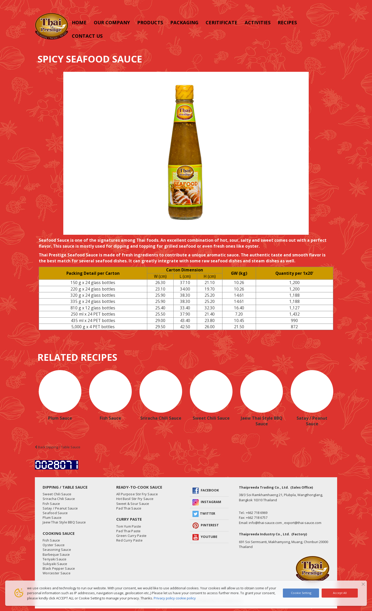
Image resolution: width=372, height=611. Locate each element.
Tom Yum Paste (128, 526)
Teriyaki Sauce (55, 559)
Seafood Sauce (55, 513)
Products (150, 22)
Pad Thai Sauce (129, 508)
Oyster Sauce (54, 545)
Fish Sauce (110, 418)
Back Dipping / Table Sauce (57, 447)
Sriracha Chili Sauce (160, 418)
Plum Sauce (60, 418)
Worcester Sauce (57, 573)
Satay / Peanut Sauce (312, 421)
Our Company (112, 22)
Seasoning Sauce (57, 549)
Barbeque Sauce (56, 554)
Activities (257, 22)
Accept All (340, 593)
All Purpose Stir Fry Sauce (137, 494)
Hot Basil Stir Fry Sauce (134, 498)
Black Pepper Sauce (59, 568)
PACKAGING (184, 22)
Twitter (207, 513)
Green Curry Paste (131, 535)
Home (79, 22)
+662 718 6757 (256, 517)
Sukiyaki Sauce (55, 563)
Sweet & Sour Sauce (132, 503)
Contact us (87, 36)
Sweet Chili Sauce (211, 418)
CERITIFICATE (221, 22)
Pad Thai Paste (128, 531)
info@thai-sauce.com (265, 522)
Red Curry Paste (129, 540)
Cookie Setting (301, 593)
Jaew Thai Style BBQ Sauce (261, 421)
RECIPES (287, 22)
